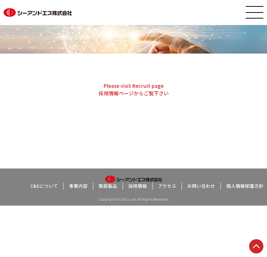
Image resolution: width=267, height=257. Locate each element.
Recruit (141, 85)
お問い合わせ (201, 186)
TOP (256, 246)
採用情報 (109, 93)
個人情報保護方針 (244, 186)
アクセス (167, 186)
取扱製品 (108, 186)
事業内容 (78, 186)
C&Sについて (44, 186)
